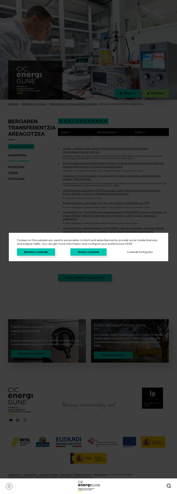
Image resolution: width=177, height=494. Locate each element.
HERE (128, 243)
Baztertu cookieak (36, 252)
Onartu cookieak (88, 252)
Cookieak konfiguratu (140, 252)
